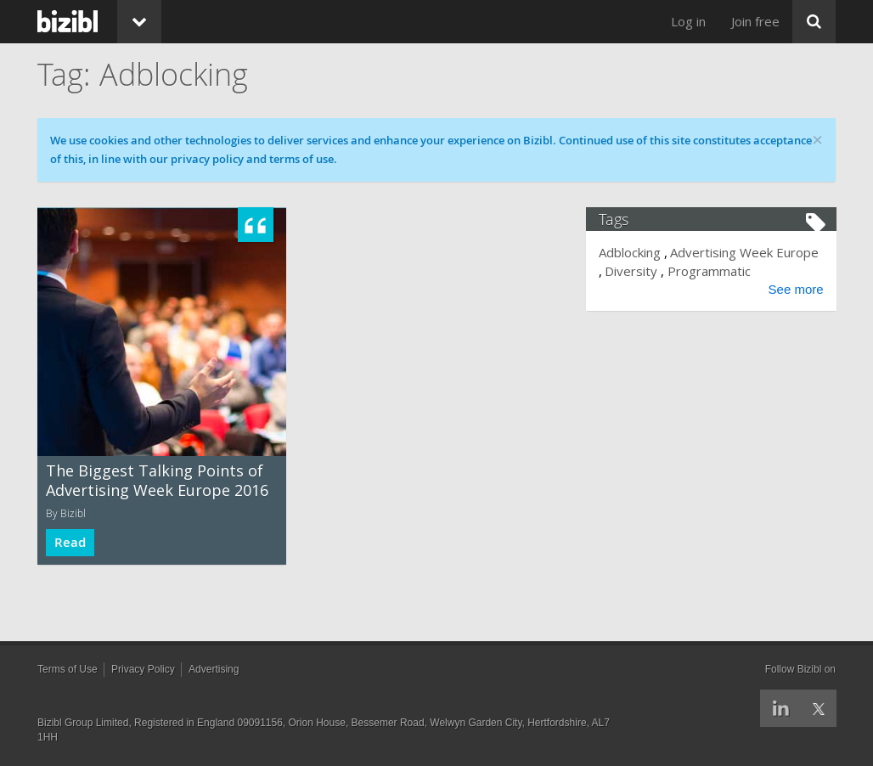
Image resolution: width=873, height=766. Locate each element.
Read (70, 542)
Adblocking (631, 252)
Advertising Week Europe (745, 252)
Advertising (214, 669)
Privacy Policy (143, 669)
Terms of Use (67, 669)
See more (795, 289)
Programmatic (709, 270)
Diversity (631, 270)
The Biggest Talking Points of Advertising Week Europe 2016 (157, 480)
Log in (688, 21)
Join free (755, 21)
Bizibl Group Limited (82, 723)
